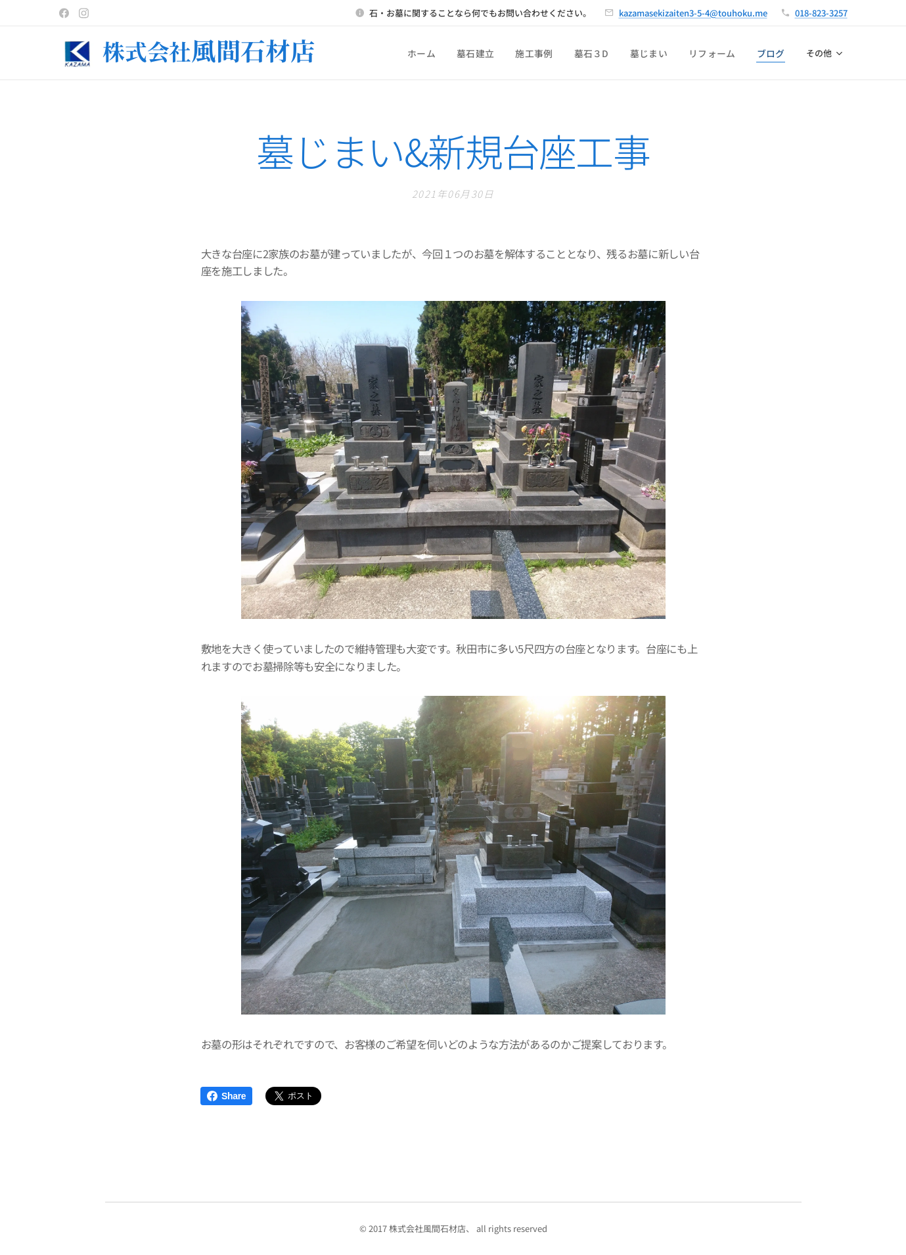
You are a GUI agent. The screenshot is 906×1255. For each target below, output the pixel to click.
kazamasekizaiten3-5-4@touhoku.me (693, 13)
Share (226, 1096)
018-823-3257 (821, 13)
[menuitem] (442, 53)
